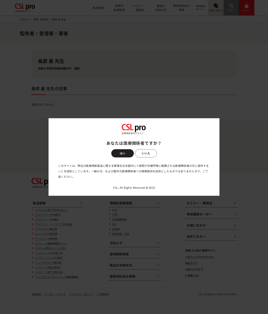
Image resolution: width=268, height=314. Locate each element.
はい (122, 153)
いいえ (146, 153)
